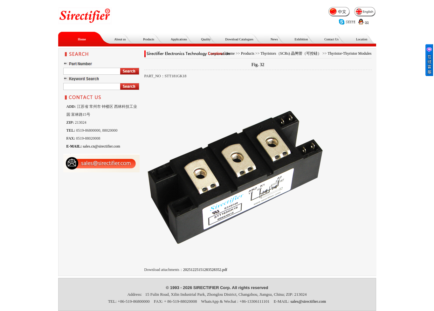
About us (120, 39)
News (274, 39)
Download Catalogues (239, 39)
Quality (206, 39)
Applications (179, 39)
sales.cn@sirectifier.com (93, 146)
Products (148, 39)
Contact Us (331, 39)
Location (362, 39)
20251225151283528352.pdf (205, 269)
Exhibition (301, 39)
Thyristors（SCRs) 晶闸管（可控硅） (290, 53)
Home (82, 39)
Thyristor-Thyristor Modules (349, 53)
